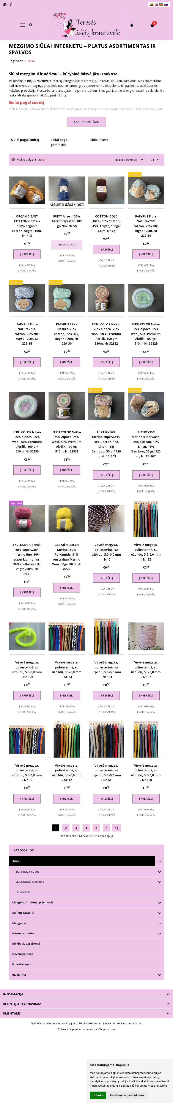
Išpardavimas (21, 964)
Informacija (13, 994)
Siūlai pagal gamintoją (30, 882)
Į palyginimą (27, 265)
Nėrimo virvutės (23, 933)
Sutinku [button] (98, 1095)
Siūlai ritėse (23, 892)
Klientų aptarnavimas (22, 1004)
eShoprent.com (107, 1029)
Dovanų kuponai (23, 954)
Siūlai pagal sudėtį (26, 102)
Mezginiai (19, 923)
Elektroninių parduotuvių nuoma (76, 1029)
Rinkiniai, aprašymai (26, 943)
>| (116, 828)
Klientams (12, 1013)
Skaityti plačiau (86, 122)
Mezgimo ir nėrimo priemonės (32, 902)
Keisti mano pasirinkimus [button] (127, 1095)
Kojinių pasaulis (23, 913)
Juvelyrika (19, 975)
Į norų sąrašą (27, 270)
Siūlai (16, 861)
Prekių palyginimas (28, 159)
